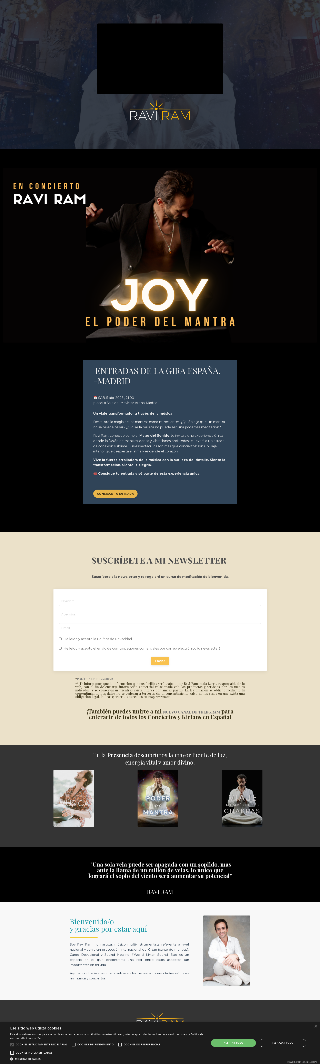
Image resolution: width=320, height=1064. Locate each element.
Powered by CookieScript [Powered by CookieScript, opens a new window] (302, 1061)
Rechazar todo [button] (282, 1043)
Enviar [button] (160, 663)
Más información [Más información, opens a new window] (31, 1038)
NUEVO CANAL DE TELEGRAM (198, 714)
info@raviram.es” (161, 699)
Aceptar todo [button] (233, 1043)
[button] (107, 1059)
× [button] (315, 1026)
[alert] (160, 1043)
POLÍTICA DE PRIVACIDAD (97, 681)
